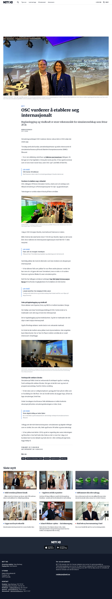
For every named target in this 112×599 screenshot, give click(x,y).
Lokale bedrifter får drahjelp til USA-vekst (37, 291)
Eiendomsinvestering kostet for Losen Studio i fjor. (18, 527)
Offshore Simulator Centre (35, 458)
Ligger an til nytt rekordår (13, 524)
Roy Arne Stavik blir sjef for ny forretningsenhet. (90, 527)
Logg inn (98, 2)
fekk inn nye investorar (54, 157)
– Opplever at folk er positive (50, 493)
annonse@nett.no (13, 589)
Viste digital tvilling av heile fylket (34, 413)
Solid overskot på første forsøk (15, 493)
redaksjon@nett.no (14, 587)
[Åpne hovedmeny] (106, 2)
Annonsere (51, 2)
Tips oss (23, 2)
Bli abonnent (42, 2)
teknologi (64, 458)
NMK (23, 458)
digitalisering (55, 458)
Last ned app (32, 2)
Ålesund (46, 458)
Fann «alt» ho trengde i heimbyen (34, 252)
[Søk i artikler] (18, 2)
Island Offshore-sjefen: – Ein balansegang (55, 524)
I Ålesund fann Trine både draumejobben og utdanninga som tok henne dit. (43, 254)
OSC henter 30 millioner (31, 172)
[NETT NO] (9, 2)
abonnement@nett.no (16, 591)
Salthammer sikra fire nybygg (87, 493)
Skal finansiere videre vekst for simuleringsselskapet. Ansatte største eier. (43, 174)
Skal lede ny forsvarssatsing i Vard (88, 524)
